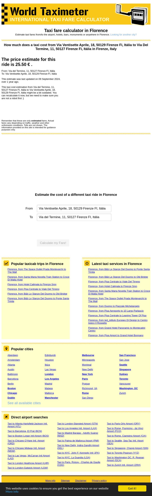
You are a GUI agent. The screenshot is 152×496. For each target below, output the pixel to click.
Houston (49, 359)
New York (87, 374)
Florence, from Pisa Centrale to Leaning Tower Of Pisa (117, 315)
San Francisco (127, 355)
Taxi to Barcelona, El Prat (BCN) (25, 431)
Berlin (11, 383)
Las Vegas (50, 369)
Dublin (11, 397)
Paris (85, 378)
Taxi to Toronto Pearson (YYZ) (123, 452)
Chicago (12, 393)
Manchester (51, 397)
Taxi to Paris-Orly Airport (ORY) (123, 423)
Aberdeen (13, 355)
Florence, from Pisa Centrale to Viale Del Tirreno (33, 289)
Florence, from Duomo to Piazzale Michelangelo (113, 306)
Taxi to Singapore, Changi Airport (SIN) (127, 448)
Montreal (86, 364)
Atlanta (11, 364)
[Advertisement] (76, 164)
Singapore (125, 369)
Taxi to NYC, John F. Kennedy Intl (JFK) (78, 452)
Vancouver (125, 383)
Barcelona (13, 378)
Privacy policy (99, 480)
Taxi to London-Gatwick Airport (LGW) (28, 467)
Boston (12, 388)
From (29, 208)
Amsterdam (14, 359)
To (31, 217)
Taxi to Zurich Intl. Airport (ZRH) (124, 465)
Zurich (122, 393)
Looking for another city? (123, 34)
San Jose (124, 359)
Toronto (123, 378)
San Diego (87, 397)
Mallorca (49, 393)
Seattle (123, 364)
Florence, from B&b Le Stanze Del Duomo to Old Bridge (37, 293)
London (49, 374)
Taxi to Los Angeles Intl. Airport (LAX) (77, 428)
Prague (86, 383)
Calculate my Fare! (53, 243)
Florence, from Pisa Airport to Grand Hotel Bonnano (115, 335)
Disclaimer (81, 480)
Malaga (49, 388)
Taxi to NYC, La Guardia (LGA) (73, 457)
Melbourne (88, 355)
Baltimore (13, 374)
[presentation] (30, 109)
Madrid (48, 383)
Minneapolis (88, 359)
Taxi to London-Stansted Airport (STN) (77, 423)
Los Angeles (52, 378)
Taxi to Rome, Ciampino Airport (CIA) (126, 435)
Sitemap (65, 480)
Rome (85, 393)
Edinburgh (50, 355)
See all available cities (24, 403)
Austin (11, 369)
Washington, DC (128, 388)
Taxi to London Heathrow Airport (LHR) (28, 463)
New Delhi (87, 369)
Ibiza (47, 364)
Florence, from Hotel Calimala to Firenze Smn (32, 284)
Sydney (123, 374)
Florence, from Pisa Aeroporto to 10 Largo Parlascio (116, 310)
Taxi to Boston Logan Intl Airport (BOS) (28, 435)
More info (12, 492)
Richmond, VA (89, 388)
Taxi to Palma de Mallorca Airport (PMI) (78, 440)
